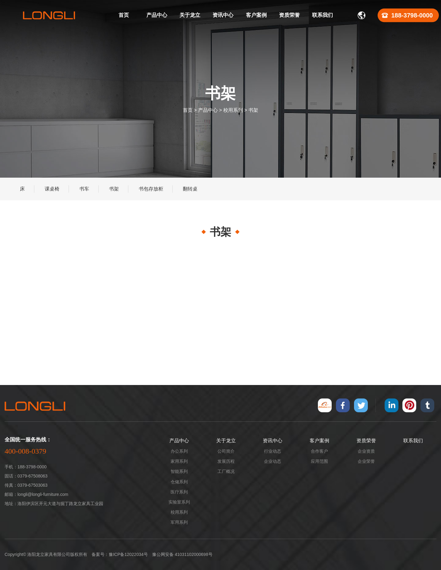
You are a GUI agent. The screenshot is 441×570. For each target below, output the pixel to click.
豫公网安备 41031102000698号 (182, 554)
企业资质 (366, 451)
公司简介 (226, 451)
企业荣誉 (366, 461)
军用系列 (179, 522)
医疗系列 (179, 491)
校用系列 (233, 110)
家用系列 (179, 461)
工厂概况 (226, 471)
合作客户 (319, 451)
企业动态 (272, 461)
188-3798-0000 (412, 15)
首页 (188, 110)
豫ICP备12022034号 (128, 554)
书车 (84, 188)
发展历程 (226, 461)
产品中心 (208, 110)
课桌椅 (52, 188)
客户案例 (319, 440)
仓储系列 (179, 481)
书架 (253, 110)
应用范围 (319, 461)
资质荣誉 (366, 440)
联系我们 (413, 440)
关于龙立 (226, 440)
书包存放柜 (151, 188)
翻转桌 (190, 188)
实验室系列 (179, 502)
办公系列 (179, 451)
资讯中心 (272, 440)
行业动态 (272, 451)
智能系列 (179, 471)
